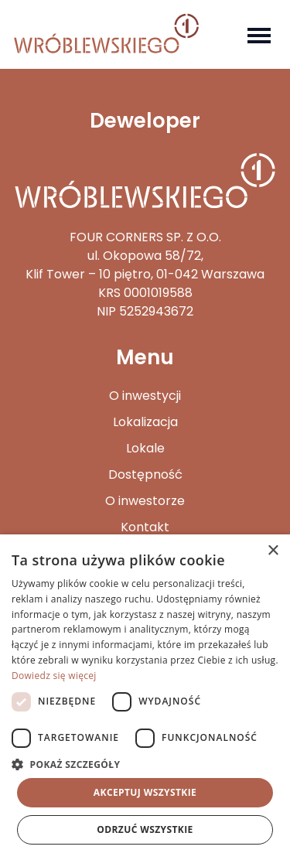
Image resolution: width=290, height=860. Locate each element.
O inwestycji (145, 395)
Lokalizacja (145, 422)
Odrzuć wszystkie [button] (145, 829)
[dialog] (145, 697)
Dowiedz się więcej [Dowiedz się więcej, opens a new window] (54, 675)
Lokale (145, 448)
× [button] (272, 551)
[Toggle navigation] (259, 34)
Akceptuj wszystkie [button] (145, 792)
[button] (145, 764)
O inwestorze (145, 501)
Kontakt (145, 527)
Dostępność (145, 474)
